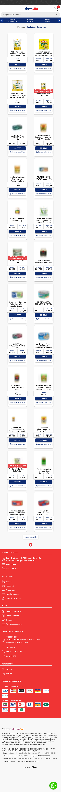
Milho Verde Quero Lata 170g (44, 94)
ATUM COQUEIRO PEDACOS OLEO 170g (43, 303)
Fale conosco (11, 590)
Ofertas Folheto (30, 20)
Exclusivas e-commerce (12, 20)
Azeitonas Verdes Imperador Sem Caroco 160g (44, 471)
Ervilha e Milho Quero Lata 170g (17, 470)
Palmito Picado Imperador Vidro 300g (43, 261)
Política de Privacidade (13, 598)
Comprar (17, 65)
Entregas (9, 620)
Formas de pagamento (14, 624)
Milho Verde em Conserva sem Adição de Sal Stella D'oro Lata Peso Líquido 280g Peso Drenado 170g (17, 98)
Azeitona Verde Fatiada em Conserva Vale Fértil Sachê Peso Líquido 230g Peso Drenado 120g (43, 139)
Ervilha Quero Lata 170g (17, 261)
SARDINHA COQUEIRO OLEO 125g (17, 137)
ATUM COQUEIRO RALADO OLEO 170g (44, 178)
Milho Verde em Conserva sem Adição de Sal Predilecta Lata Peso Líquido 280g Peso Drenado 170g (43, 56)
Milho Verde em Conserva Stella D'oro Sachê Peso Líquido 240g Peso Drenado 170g (17, 56)
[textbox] (30, 14)
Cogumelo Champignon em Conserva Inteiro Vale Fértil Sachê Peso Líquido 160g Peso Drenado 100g (17, 432)
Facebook (8, 669)
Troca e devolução (12, 616)
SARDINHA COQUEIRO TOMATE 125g (17, 346)
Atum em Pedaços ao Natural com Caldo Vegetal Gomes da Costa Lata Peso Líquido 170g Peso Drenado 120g (17, 307)
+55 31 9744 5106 (16, 651)
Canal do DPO (11, 656)
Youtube (9, 674)
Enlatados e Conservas (36, 27)
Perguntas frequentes (13, 611)
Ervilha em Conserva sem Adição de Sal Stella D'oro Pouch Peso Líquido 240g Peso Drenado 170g (44, 222)
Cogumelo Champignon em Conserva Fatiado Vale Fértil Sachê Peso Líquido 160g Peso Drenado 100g (43, 432)
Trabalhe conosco (12, 594)
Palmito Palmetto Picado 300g (17, 220)
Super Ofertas (47, 20)
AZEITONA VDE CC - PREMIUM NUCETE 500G (17, 388)
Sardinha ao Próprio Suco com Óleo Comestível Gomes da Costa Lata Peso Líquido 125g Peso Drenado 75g (43, 349)
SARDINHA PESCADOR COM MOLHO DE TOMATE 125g (44, 514)
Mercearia (21, 27)
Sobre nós (9, 582)
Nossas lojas (10, 586)
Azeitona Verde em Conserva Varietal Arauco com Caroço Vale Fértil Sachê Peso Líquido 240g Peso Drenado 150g (43, 390)
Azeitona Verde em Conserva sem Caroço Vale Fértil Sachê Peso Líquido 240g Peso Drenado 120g (17, 182)
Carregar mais (30, 537)
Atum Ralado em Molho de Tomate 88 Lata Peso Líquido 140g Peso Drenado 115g (17, 515)
